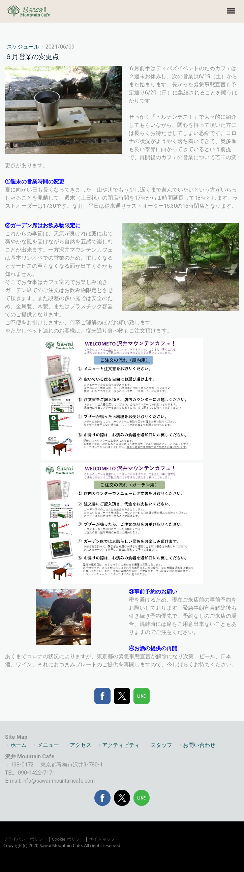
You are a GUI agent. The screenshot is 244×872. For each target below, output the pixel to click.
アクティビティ (121, 745)
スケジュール (23, 46)
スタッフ (161, 745)
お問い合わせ (199, 745)
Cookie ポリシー (68, 839)
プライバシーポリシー (25, 839)
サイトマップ (102, 839)
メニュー (48, 745)
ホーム (18, 745)
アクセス (80, 745)
